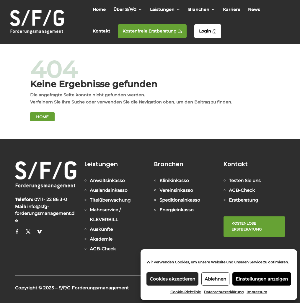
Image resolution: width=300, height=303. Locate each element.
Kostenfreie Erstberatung (152, 31)
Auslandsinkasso (109, 190)
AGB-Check (103, 249)
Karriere (231, 9)
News (254, 9)
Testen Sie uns (245, 180)
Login (207, 31)
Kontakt (101, 31)
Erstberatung (243, 200)
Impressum (257, 292)
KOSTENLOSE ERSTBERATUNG (246, 226)
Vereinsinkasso (176, 190)
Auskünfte (101, 229)
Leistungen (162, 9)
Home (99, 9)
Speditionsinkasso (179, 200)
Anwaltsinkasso (107, 180)
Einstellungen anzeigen (262, 279)
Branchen (198, 9)
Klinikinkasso (174, 180)
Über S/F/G (124, 9)
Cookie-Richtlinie (185, 292)
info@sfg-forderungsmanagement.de (44, 213)
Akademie (101, 239)
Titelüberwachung (110, 200)
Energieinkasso (176, 210)
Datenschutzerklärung (224, 292)
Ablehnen (215, 279)
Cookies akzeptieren (172, 279)
